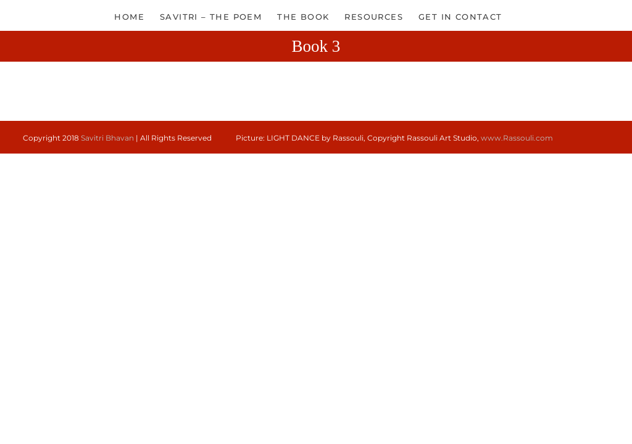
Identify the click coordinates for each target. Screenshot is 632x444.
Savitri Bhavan (107, 137)
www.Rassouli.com (517, 137)
